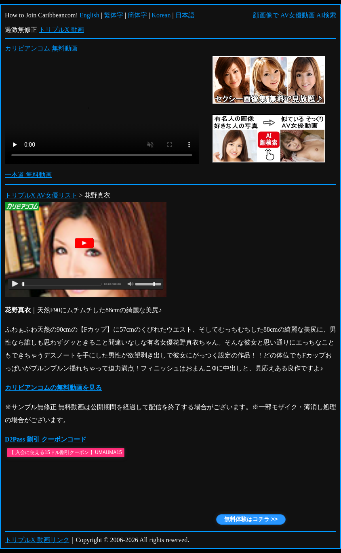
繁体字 (113, 15)
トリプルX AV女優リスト (41, 195)
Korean (161, 15)
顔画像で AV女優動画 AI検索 (294, 15)
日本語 (185, 15)
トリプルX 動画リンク (37, 539)
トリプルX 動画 (61, 29)
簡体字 (137, 15)
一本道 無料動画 (28, 174)
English (89, 15)
